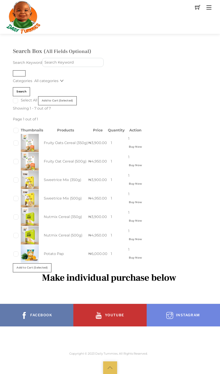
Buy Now (135, 146)
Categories (22, 81)
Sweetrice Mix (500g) (63, 198)
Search (21, 91)
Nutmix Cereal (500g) (63, 235)
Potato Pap (54, 254)
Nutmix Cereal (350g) (63, 217)
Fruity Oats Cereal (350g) (66, 143)
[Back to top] (110, 367)
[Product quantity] (113, 143)
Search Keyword (27, 62)
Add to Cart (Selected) (57, 100)
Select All (29, 100)
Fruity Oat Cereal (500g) (65, 161)
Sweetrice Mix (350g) (62, 180)
